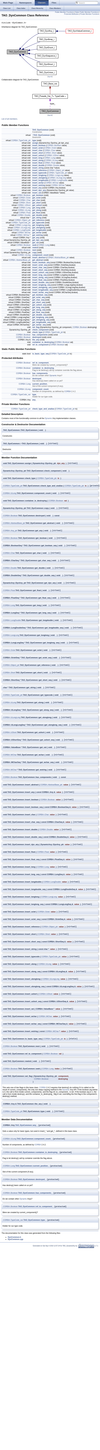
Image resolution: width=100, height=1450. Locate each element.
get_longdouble (39, 230)
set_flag (35, 328)
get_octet (36, 198)
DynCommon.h (14, 1276)
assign (35, 143)
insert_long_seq (39, 275)
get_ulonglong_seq (40, 320)
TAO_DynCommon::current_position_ (32, 1204)
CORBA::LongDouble (58, 181)
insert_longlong (39, 176)
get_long (36, 208)
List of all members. (10, 119)
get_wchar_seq (39, 325)
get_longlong (38, 226)
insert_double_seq (40, 283)
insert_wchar (38, 183)
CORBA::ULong (51, 161)
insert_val (36, 193)
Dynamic (53, 376)
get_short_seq (38, 303)
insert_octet (37, 148)
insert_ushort (38, 156)
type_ (34, 395)
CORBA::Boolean (54, 146)
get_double (37, 216)
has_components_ (40, 374)
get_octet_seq (38, 298)
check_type (37, 333)
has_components (40, 335)
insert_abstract (39, 258)
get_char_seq (38, 300)
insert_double (38, 166)
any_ (34, 400)
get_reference (38, 221)
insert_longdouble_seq (42, 290)
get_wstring (37, 235)
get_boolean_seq (40, 295)
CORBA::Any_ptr (10, 534)
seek (34, 245)
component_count (40, 255)
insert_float (37, 163)
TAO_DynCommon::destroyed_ (32, 1218)
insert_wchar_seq (40, 293)
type (34, 141)
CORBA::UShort (52, 156)
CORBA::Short (50, 153)
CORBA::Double (52, 166)
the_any (35, 340)
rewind (35, 248)
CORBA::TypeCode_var (20, 395)
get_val (35, 243)
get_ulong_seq (38, 310)
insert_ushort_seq (40, 273)
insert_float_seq (39, 280)
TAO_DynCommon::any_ (26, 1162)
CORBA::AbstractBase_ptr (58, 258)
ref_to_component (40, 345)
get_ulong (36, 211)
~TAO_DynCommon (41, 136)
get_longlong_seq (40, 318)
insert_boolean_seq (41, 263)
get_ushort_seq (39, 305)
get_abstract (37, 260)
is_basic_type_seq (40, 354)
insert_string (38, 168)
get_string (36, 218)
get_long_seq (38, 308)
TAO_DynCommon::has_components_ (35, 1232)
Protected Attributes (71, 14)
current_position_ (40, 384)
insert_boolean (38, 146)
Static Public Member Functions (86, 12)
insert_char (37, 151)
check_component (40, 330)
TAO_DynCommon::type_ (34, 1259)
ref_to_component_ (41, 363)
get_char (36, 201)
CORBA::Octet (50, 148)
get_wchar (36, 233)
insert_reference (39, 171)
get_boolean (37, 196)
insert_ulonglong (39, 178)
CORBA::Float (49, 163)
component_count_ (41, 390)
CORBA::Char (49, 151)
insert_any (37, 188)
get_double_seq (39, 315)
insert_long (37, 158)
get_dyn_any (38, 240)
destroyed (36, 338)
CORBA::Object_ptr (56, 171)
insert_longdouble (40, 181)
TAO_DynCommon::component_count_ (34, 1176)
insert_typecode (39, 173)
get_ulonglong (38, 228)
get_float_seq (38, 313)
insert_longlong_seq (41, 285)
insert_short (37, 153)
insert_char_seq (39, 268)
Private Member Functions (89, 14)
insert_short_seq (39, 270)
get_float (36, 213)
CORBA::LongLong (55, 176)
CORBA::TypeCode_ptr (21, 141)
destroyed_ (37, 379)
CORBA (67, 392)
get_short (36, 203)
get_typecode (38, 223)
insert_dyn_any (39, 191)
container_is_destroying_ (43, 368)
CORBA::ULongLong (57, 178)
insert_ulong (37, 161)
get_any (35, 238)
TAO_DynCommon (40, 130)
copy (34, 253)
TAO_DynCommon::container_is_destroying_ (38, 1190)
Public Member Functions (64, 12)
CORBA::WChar (52, 183)
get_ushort (37, 206)
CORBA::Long (49, 158)
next (34, 250)
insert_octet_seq (39, 265)
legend (50, 77)
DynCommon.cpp (15, 1279)
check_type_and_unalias (43, 409)
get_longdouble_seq (41, 323)
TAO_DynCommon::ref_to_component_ (35, 1245)
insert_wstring (38, 186)
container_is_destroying (43, 343)
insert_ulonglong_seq (42, 288)
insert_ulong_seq (40, 278)
